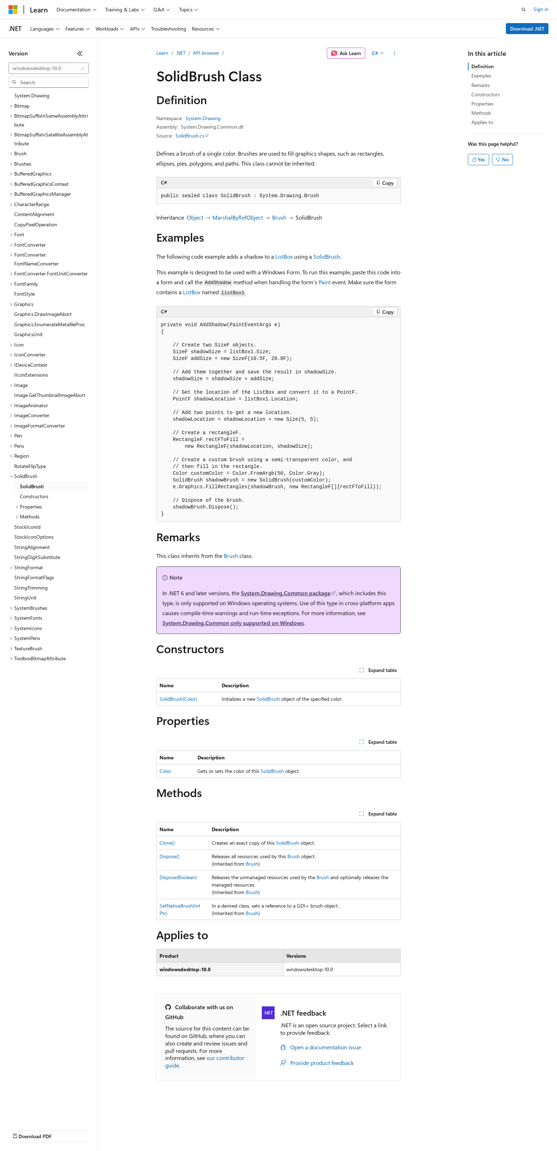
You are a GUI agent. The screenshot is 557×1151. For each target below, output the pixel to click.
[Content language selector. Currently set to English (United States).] (41, 1112)
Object (195, 217)
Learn (162, 52)
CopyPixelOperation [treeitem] (35, 224)
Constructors (485, 94)
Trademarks (294, 1129)
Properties (482, 103)
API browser (206, 52)
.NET (180, 52)
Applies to (482, 122)
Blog (97, 1129)
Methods (481, 112)
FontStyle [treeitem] (24, 293)
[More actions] (394, 53)
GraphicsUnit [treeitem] (28, 334)
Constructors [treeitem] (34, 496)
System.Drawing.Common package (286, 593)
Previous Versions (64, 1129)
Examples (481, 75)
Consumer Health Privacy (204, 1129)
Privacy (155, 1129)
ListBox (284, 256)
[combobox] (49, 68)
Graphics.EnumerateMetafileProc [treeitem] (49, 324)
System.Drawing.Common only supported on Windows (233, 622)
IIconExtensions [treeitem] (31, 374)
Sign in (541, 9)
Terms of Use (259, 1129)
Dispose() (169, 856)
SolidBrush (326, 256)
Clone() (167, 842)
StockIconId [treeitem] (27, 526)
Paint (325, 282)
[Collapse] (80, 53)
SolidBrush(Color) (178, 698)
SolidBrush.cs (189, 135)
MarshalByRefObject (237, 217)
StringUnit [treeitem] (25, 597)
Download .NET (527, 28)
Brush (279, 217)
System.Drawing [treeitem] (31, 95)
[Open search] (524, 9)
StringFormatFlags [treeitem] (34, 577)
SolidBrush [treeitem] (32, 486)
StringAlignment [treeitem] (32, 547)
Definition (482, 66)
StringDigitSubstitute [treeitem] (37, 557)
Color (165, 771)
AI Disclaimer (23, 1129)
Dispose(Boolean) (178, 877)
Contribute (127, 1129)
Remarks (480, 85)
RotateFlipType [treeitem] (30, 466)
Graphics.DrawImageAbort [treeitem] (43, 314)
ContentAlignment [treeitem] (34, 214)
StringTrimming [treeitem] (31, 587)
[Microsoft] (13, 9)
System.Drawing (203, 118)
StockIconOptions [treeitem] (34, 536)
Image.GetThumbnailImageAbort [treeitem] (49, 395)
